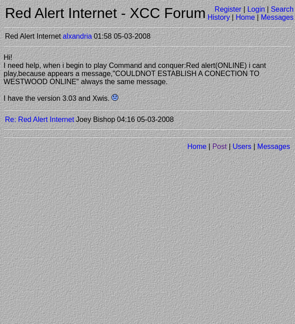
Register (228, 9)
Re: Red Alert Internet (39, 119)
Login (256, 9)
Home (245, 17)
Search (282, 9)
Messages (277, 17)
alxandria (77, 36)
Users (241, 146)
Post (219, 146)
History (218, 17)
